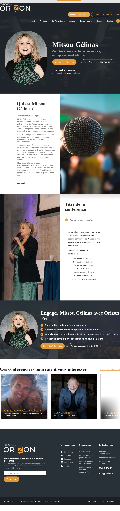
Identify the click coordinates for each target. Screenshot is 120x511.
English (117, 14)
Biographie (56, 73)
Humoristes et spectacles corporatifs (85, 470)
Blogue (99, 21)
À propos (43, 21)
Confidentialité (93, 501)
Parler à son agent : (97, 62)
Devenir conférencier (101, 14)
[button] (86, 21)
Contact (110, 21)
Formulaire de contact (104, 462)
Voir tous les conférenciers (110, 370)
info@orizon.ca (107, 473)
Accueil (32, 21)
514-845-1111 (106, 468)
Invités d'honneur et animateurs (86, 462)
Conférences (84, 451)
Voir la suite (21, 183)
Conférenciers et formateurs (63, 21)
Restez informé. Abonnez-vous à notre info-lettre (23, 460)
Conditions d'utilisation (108, 501)
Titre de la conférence (71, 73)
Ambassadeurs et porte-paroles (86, 456)
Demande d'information (79, 14)
